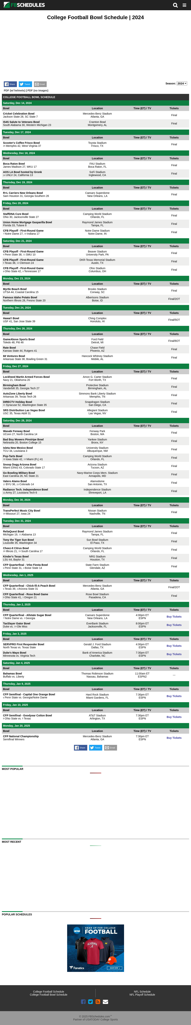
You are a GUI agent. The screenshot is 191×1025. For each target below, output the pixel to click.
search (175, 5)
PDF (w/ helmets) (14, 90)
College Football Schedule (48, 991)
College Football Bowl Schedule (48, 994)
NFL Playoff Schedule (142, 994)
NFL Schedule (142, 991)
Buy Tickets (174, 616)
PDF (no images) (38, 90)
